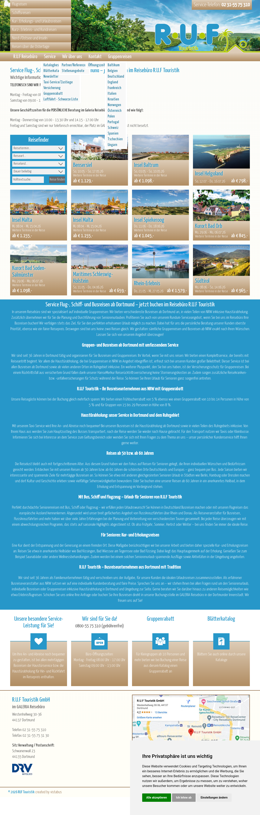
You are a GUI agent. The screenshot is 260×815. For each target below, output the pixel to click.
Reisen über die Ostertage (30, 47)
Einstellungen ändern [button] (214, 797)
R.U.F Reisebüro (25, 57)
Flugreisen (19, 4)
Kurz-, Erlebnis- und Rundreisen (34, 30)
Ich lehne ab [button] (184, 797)
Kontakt (95, 57)
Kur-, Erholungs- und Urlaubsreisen (36, 21)
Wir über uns (72, 57)
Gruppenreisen (119, 57)
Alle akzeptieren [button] (156, 797)
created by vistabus (48, 793)
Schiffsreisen (21, 13)
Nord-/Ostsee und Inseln (29, 38)
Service (50, 57)
